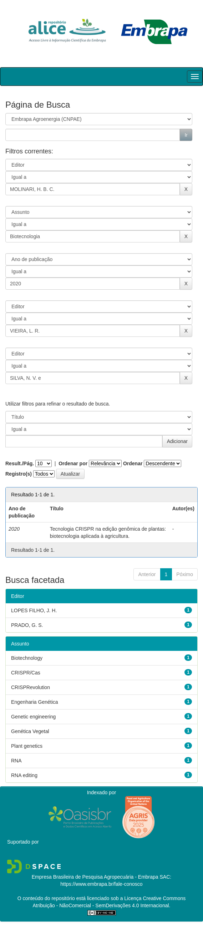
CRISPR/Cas (25, 673)
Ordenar (132, 463)
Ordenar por (73, 463)
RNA (16, 760)
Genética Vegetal (30, 731)
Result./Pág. (19, 463)
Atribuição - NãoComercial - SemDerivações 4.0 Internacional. (102, 905)
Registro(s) (18, 474)
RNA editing (24, 775)
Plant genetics (26, 746)
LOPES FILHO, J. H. (34, 610)
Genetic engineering (33, 717)
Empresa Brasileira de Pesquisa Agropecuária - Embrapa (95, 877)
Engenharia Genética (34, 702)
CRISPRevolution (30, 687)
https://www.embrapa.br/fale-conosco (101, 884)
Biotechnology (26, 658)
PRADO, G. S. (27, 625)
